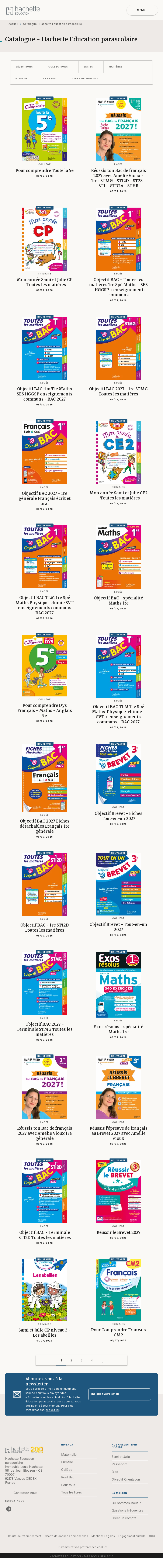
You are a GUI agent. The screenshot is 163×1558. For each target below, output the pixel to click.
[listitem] (8, 1509)
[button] (26, 67)
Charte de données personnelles (66, 1536)
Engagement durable (132, 1536)
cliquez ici (52, 1410)
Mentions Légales (103, 1536)
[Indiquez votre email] (114, 1394)
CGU (152, 1536)
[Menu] (142, 10)
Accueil (13, 23)
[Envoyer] (146, 1394)
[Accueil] (23, 10)
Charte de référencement (24, 1536)
